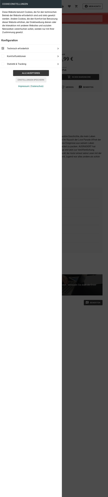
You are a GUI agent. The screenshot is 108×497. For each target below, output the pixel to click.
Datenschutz (37, 86)
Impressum (23, 86)
